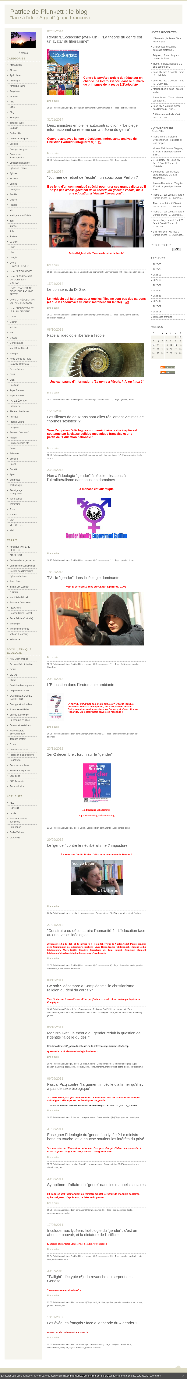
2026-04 (157, 269)
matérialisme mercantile (69, 968)
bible (103, 1302)
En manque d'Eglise (20, 720)
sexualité (65, 1213)
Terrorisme (15, 504)
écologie (132, 108)
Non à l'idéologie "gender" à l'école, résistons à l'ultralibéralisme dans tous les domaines (86, 478)
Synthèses (15, 479)
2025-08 (157, 311)
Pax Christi (15, 607)
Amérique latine (17, 86)
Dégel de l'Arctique (19, 690)
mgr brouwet (111, 1067)
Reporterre (15, 760)
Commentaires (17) (104, 399)
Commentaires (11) (104, 560)
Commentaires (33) (113, 272)
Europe (13, 184)
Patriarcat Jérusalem (20, 602)
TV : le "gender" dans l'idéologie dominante (83, 578)
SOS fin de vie (17, 781)
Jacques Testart (18, 739)
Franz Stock (16, 581)
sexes (50, 458)
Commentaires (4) (121, 1064)
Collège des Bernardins (21, 571)
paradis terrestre (122, 1302)
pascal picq (134, 1117)
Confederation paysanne (22, 685)
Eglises (13, 173)
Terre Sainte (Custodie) (21, 618)
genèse (110, 1302)
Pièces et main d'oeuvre (22, 755)
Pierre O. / (158, 195)
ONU (12, 374)
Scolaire (14, 458)
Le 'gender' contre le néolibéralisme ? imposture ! (88, 845)
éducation (124, 965)
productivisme (82, 1067)
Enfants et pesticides (20, 725)
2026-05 (157, 264)
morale (58, 1305)
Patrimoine (15, 406)
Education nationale (20, 163)
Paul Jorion (15, 827)
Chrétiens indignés (19, 138)
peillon (141, 272)
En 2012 (14, 178)
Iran (12, 220)
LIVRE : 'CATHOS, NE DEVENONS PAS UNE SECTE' (21, 291)
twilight (97, 1302)
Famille (13, 194)
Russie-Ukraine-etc (19, 443)
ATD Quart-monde (19, 659)
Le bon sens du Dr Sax (66, 289)
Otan (12, 380)
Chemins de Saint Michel (22, 565)
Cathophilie (15, 133)
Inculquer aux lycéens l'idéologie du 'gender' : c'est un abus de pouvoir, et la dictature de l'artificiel (92, 1232)
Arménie (14, 96)
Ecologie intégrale (19, 149)
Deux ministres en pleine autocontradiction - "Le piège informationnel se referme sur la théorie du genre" (92, 127)
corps (111, 1012)
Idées (12, 210)
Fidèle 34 (14, 808)
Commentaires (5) (105, 108)
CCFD (13, 669)
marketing (137, 1012)
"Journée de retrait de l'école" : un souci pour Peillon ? (92, 177)
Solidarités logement (20, 770)
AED (12, 802)
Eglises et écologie (19, 714)
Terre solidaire (17, 786)
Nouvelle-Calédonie (20, 364)
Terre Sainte (16, 498)
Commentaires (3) (103, 315)
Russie (13, 437)
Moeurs (13, 337)
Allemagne (15, 80)
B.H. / (156, 231)
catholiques (91, 1012)
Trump (13, 509)
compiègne (103, 1012)
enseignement (119, 734)
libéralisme (52, 667)
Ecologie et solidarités (21, 704)
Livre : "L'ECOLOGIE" (21, 271)
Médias (13, 327)
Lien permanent (87, 108)
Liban (12, 247)
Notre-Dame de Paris (20, 358)
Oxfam (13, 744)
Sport (12, 474)
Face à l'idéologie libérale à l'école (75, 335)
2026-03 (157, 274)
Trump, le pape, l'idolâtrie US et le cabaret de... (166, 174)
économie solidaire (19, 709)
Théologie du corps (19, 628)
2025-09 (157, 306)
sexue (118, 1012)
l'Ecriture (14, 592)
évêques (64, 1347)
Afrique (13, 70)
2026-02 (157, 280)
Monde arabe (16, 343)
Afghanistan (16, 65)
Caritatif (13, 128)
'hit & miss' (126, 664)
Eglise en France (18, 168)
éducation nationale (56, 318)
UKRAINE (15, 837)
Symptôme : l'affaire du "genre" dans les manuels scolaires (96, 1185)
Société (13, 469)
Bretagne (14, 117)
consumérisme (97, 1067)
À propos (23, 53)
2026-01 (157, 285)
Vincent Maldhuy (161, 148)
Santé (13, 448)
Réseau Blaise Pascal (21, 613)
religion (115, 1344)
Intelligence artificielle (20, 215)
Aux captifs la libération (21, 664)
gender (124, 108)
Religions (14, 427)
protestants (80, 1012)
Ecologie (14, 144)
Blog (12, 112)
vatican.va (15, 639)
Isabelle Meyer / (161, 220)
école (131, 399)
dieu (64, 1305)
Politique (14, 416)
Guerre (13, 199)
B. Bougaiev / (159, 160)
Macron (13, 322)
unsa (56, 1167)
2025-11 (157, 295)
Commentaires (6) (103, 965)
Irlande (13, 226)
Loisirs (13, 316)
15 (176, 345)
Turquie (13, 514)
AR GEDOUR (16, 555)
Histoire (13, 205)
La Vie (13, 813)
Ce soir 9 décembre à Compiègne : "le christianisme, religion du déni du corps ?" (91, 988)
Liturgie (13, 257)
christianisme (53, 1012)
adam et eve (136, 1302)
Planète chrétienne (19, 411)
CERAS (13, 675)
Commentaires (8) (104, 913)
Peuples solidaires (19, 749)
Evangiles (14, 189)
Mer (12, 332)
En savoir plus (153, 1375)
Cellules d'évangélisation (22, 560)
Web (12, 530)
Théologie (15, 623)
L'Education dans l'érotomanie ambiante (80, 685)
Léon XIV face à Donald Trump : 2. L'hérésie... (166, 163)
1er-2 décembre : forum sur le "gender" (79, 754)
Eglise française (76, 1347)
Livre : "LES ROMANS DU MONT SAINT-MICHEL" (21, 279)
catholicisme (123, 1067)
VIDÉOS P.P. (16, 525)
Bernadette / (159, 171)
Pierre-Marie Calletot (163, 136)
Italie (12, 231)
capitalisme (70, 1067)
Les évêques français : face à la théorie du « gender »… (94, 1323)
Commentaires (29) (104, 1256)
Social (13, 464)
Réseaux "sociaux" (19, 432)
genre (128, 315)
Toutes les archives (162, 317)
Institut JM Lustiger (19, 586)
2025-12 (157, 290)
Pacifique (14, 385)
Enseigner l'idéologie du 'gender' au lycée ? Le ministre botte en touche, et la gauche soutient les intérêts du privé (95, 1137)
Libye (12, 252)
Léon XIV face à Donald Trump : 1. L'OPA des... (168, 223)
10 (153, 345)
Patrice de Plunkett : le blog (49, 11)
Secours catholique (19, 765)
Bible (12, 107)
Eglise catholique (18, 576)
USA (12, 520)
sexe (122, 315)
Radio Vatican (17, 832)
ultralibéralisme (135, 913)
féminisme (127, 1012)
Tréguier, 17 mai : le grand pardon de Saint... (168, 151)
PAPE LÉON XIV (18, 401)
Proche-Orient (17, 422)
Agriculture (15, 75)
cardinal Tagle (17, 123)
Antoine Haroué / (161, 183)
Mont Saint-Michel (19, 348)
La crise (14, 241)
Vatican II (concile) (19, 634)
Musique (14, 353)
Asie (12, 101)
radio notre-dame (60, 1259)
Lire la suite (53, 101)
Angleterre (15, 91)
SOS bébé (15, 776)
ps (60, 1167)
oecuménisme (66, 1012)
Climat (13, 680)
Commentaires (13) (104, 160)
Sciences (14, 453)
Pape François (17, 390)
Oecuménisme (17, 369)
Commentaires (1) (95, 1344)
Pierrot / (157, 203)
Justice (13, 236)
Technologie (16, 485)
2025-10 (157, 301)
